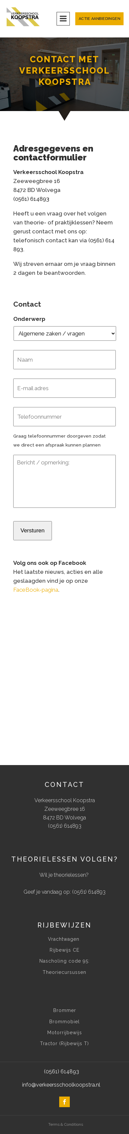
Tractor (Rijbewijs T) (64, 1043)
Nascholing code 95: (64, 961)
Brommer (64, 1010)
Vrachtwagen (64, 939)
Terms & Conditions (65, 1124)
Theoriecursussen (64, 972)
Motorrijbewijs (64, 1032)
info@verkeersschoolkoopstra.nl (61, 1085)
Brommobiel (64, 1021)
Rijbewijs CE (64, 950)
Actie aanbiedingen (99, 19)
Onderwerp (29, 319)
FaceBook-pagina (35, 589)
